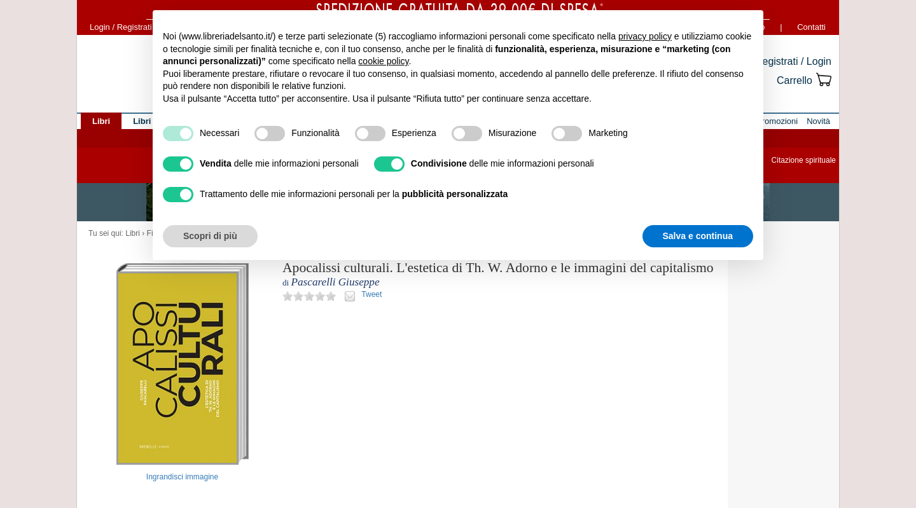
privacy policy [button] (645, 36)
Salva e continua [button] (698, 236)
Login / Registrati (121, 27)
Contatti (811, 27)
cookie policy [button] (383, 61)
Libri (132, 233)
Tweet (371, 294)
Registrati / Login (793, 61)
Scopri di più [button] (210, 236)
